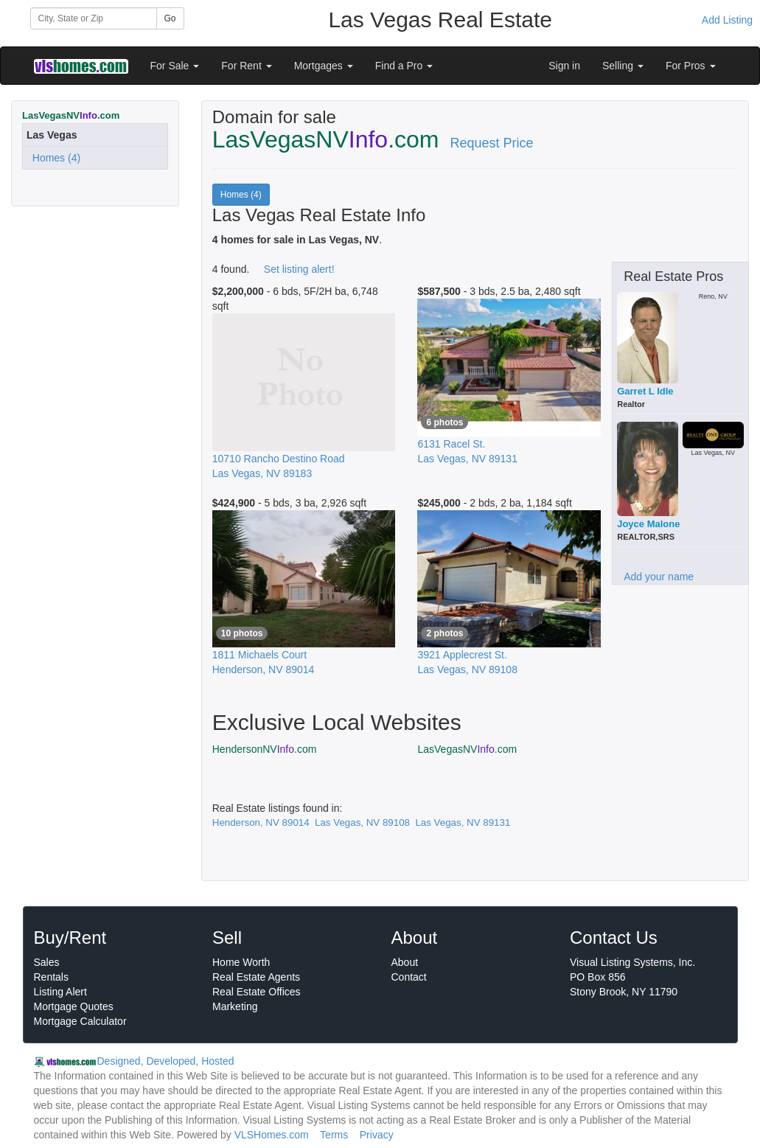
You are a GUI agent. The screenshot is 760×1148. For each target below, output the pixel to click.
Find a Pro (404, 66)
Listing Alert (60, 992)
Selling (623, 66)
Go (170, 18)
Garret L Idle (645, 391)
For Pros (691, 66)
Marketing (234, 1006)
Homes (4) (53, 158)
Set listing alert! (299, 269)
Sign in (564, 66)
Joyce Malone (648, 523)
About (405, 962)
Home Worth (241, 962)
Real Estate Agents (256, 977)
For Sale (175, 66)
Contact (409, 977)
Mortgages (323, 66)
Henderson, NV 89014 (261, 822)
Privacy (377, 1135)
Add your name (659, 576)
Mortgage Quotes (74, 1006)
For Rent (246, 66)
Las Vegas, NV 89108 (362, 822)
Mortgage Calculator (80, 1021)
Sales (47, 962)
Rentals (51, 977)
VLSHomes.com (271, 1135)
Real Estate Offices (256, 992)
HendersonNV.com (264, 749)
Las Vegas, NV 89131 (462, 822)
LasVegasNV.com (467, 749)
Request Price (492, 143)
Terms (334, 1135)
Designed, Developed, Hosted (165, 1061)
